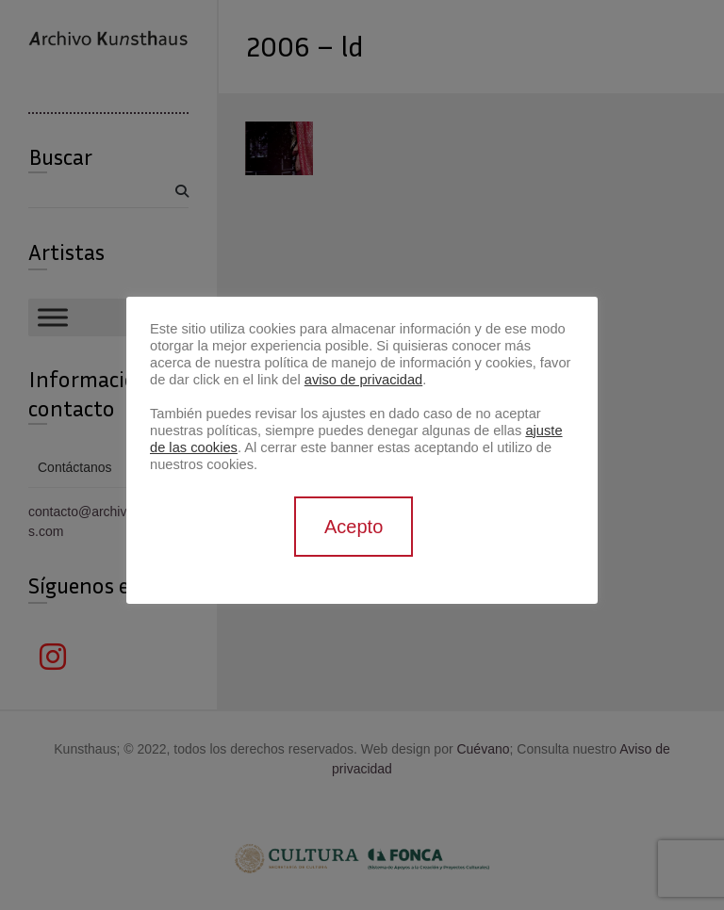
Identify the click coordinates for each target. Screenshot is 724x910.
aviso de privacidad (363, 379)
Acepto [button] (353, 526)
